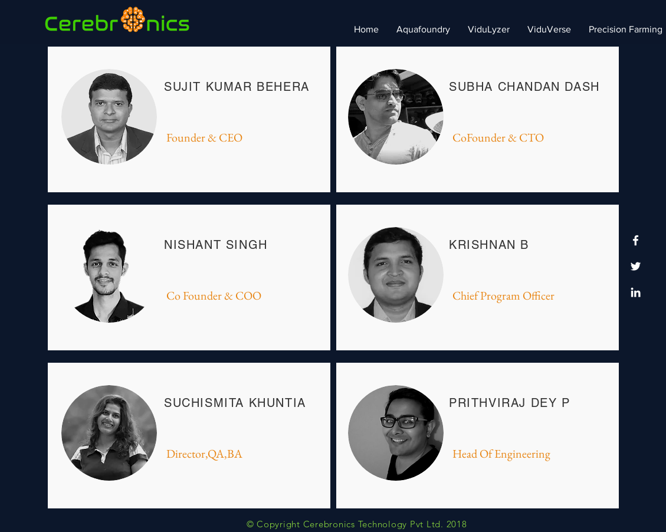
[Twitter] (635, 266)
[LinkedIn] (635, 292)
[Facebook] (635, 240)
